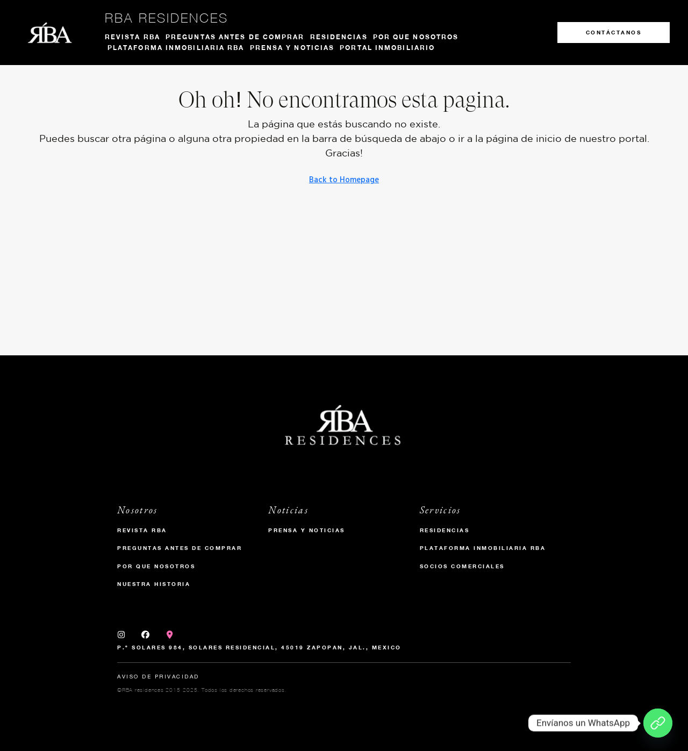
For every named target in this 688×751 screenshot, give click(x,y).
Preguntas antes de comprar (235, 37)
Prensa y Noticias (306, 530)
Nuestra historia (153, 584)
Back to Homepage (344, 180)
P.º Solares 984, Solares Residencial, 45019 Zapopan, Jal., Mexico (259, 647)
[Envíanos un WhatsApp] (657, 723)
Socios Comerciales (462, 566)
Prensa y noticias (292, 48)
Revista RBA (132, 37)
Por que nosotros (416, 37)
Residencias (339, 37)
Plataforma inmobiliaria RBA (176, 48)
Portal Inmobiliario (387, 48)
